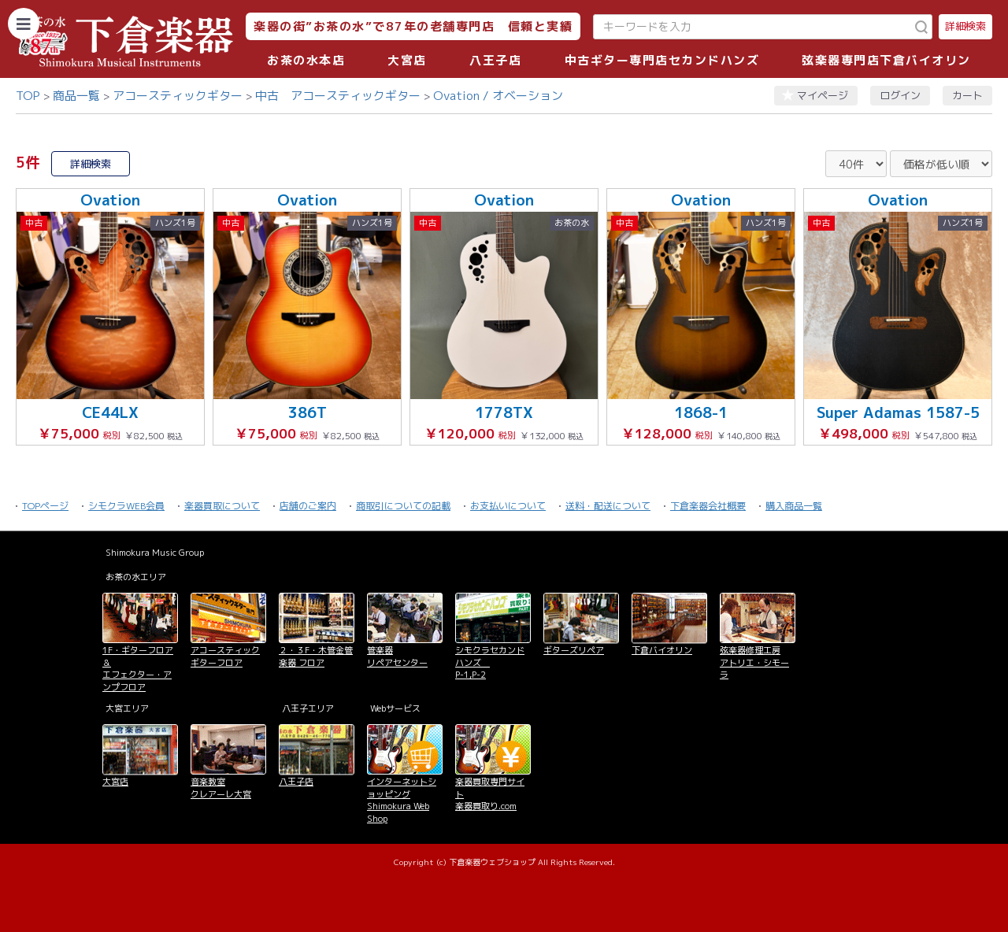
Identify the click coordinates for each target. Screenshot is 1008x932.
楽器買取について (222, 505)
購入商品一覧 (793, 505)
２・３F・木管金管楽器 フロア (316, 656)
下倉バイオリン (662, 650)
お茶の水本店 (306, 60)
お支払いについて (508, 505)
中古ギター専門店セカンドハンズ (662, 60)
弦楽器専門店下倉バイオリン (886, 60)
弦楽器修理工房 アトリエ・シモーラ (754, 662)
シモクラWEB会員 (126, 505)
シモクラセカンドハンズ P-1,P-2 (489, 662)
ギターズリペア (573, 650)
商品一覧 (76, 95)
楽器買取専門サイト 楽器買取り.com (489, 793)
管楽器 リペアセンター (397, 656)
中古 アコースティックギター (338, 95)
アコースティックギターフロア (225, 656)
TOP (28, 95)
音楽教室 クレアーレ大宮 (221, 787)
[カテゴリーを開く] (23, 23)
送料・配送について (607, 505)
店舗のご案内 (308, 505)
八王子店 (495, 60)
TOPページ (45, 505)
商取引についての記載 (403, 505)
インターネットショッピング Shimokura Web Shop (401, 799)
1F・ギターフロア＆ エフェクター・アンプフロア (137, 668)
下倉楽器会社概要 (708, 505)
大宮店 (407, 60)
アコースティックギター (178, 95)
